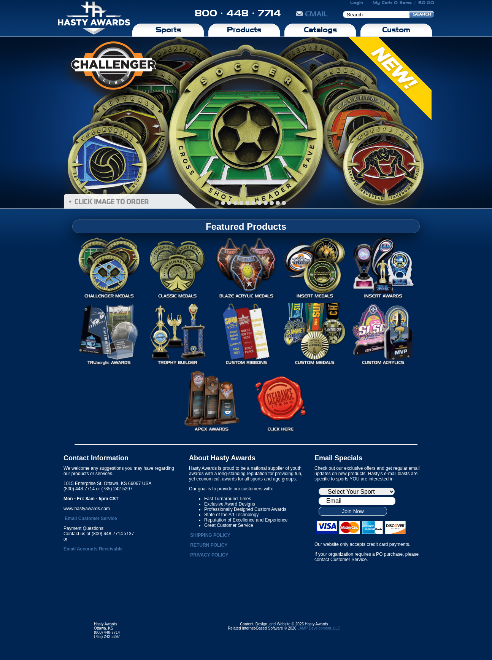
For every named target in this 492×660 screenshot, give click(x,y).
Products (244, 29)
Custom (396, 29)
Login (356, 2)
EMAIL (312, 14)
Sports (168, 29)
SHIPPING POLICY (210, 535)
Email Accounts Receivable (93, 549)
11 (284, 203)
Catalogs (320, 29)
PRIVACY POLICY (209, 555)
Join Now (353, 511)
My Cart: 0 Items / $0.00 (403, 2)
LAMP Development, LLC (318, 628)
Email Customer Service (91, 518)
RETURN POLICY (208, 545)
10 (278, 203)
